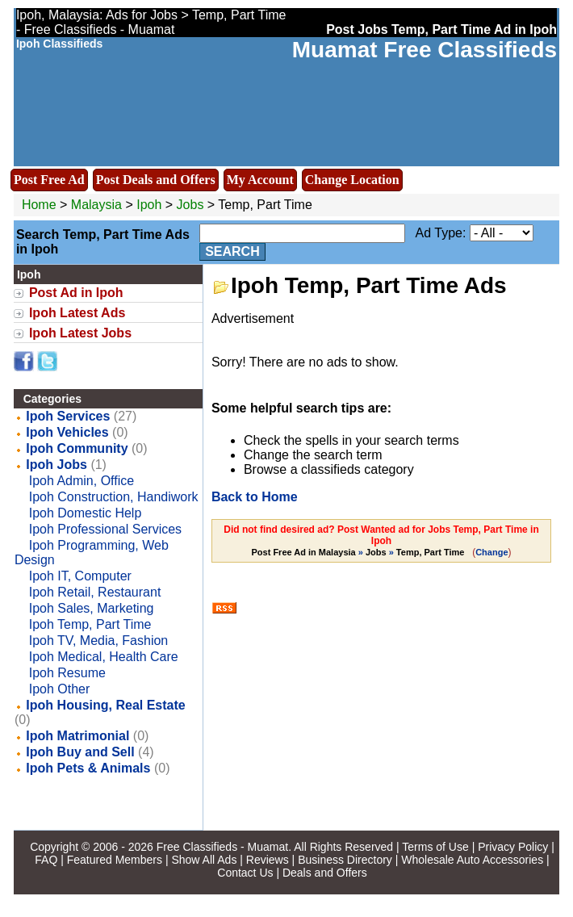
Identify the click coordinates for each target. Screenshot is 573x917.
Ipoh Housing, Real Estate (105, 705)
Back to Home (254, 497)
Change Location (352, 179)
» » (359, 552)
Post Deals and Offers (155, 179)
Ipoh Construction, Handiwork (114, 497)
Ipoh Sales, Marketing (91, 608)
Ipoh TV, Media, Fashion (99, 640)
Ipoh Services (68, 416)
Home (39, 204)
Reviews (267, 859)
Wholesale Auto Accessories (472, 859)
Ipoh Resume (67, 673)
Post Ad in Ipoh (76, 292)
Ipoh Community (77, 448)
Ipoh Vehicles (67, 432)
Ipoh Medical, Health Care (103, 657)
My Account (260, 179)
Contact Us (245, 872)
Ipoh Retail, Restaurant (95, 592)
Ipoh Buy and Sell (80, 752)
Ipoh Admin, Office (81, 481)
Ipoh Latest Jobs (80, 333)
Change (491, 552)
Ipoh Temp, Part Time (90, 624)
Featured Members (114, 859)
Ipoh (150, 204)
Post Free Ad (49, 179)
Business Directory (345, 859)
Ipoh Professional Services (105, 529)
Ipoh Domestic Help (85, 513)
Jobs (190, 204)
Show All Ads (203, 859)
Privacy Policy (513, 846)
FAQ (46, 859)
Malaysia (96, 204)
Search (232, 251)
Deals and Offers (324, 872)
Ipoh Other (59, 689)
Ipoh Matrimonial (77, 736)
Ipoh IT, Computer (80, 576)
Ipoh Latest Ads (77, 313)
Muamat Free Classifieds (424, 49)
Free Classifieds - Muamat (222, 846)
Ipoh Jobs (56, 464)
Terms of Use (435, 846)
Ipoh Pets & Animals (88, 768)
